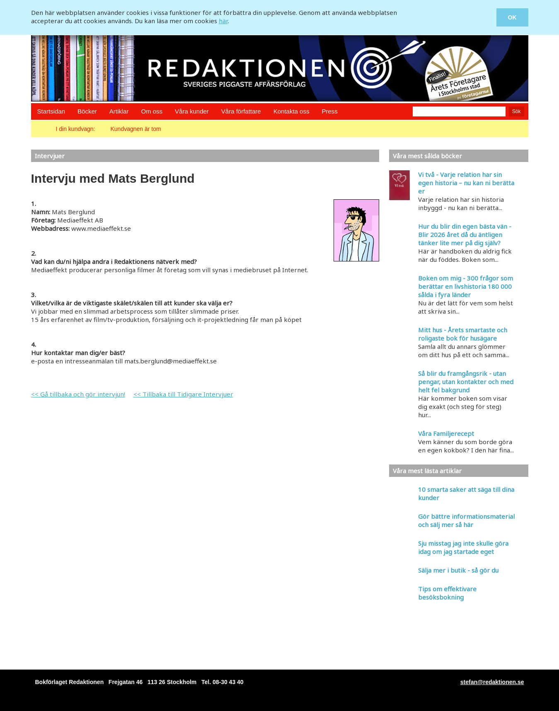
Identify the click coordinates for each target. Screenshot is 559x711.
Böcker (87, 111)
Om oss (151, 111)
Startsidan (51, 111)
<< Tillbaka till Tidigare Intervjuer (183, 394)
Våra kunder (192, 111)
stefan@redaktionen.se (492, 682)
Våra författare (241, 111)
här (223, 21)
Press (329, 111)
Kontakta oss (291, 111)
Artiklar (119, 111)
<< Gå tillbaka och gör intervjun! (78, 394)
